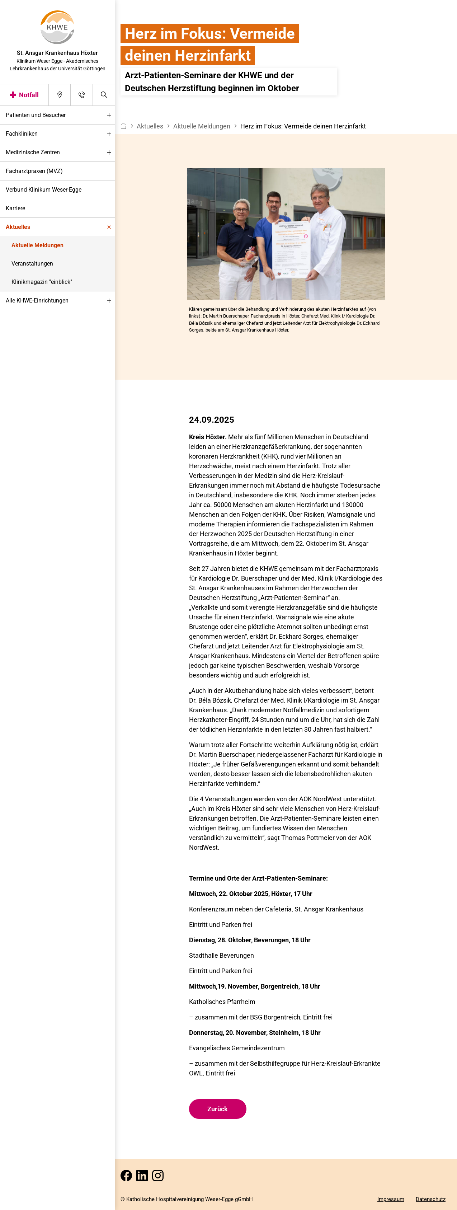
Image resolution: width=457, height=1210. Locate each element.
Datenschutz (431, 1199)
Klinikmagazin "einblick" (41, 281)
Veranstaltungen (32, 263)
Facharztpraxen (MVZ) (34, 171)
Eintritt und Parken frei (220, 971)
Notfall (29, 95)
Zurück (217, 1109)
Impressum (390, 1199)
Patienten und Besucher (60, 115)
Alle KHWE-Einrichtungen (60, 301)
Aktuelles (60, 227)
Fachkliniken (60, 134)
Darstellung (27, 1202)
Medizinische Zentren (60, 153)
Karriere (15, 208)
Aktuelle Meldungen (37, 245)
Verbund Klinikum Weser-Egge (43, 189)
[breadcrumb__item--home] (124, 126)
